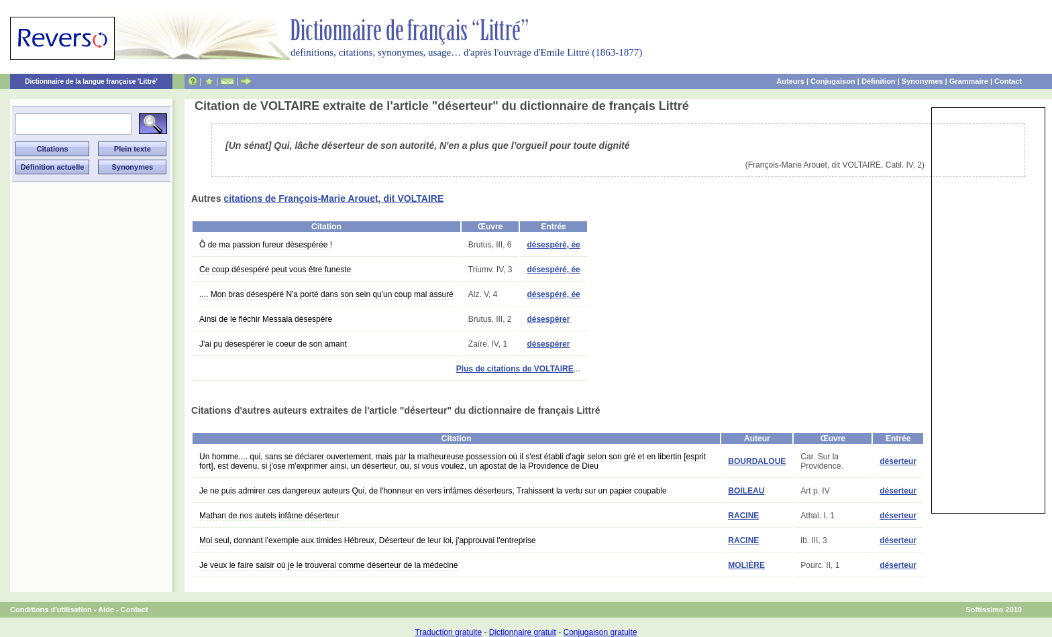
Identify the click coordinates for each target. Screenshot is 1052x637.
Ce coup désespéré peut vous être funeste (275, 269)
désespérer (548, 319)
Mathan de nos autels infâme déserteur (269, 515)
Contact (1008, 81)
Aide (106, 609)
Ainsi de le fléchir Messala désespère (265, 319)
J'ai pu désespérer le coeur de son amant (273, 344)
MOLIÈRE (746, 565)
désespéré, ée (553, 244)
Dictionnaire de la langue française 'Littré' (91, 81)
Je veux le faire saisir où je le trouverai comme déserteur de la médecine (328, 565)
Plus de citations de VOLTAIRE (515, 368)
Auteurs (790, 81)
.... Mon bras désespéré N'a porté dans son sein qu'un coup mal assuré (326, 294)
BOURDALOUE (757, 461)
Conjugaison (832, 81)
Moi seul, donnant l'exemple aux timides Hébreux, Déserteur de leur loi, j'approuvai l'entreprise (367, 540)
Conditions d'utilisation (51, 609)
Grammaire (968, 81)
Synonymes (922, 81)
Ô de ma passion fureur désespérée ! (265, 244)
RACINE (743, 515)
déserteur (898, 461)
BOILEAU (746, 491)
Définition (878, 81)
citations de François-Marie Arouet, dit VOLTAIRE (333, 198)
